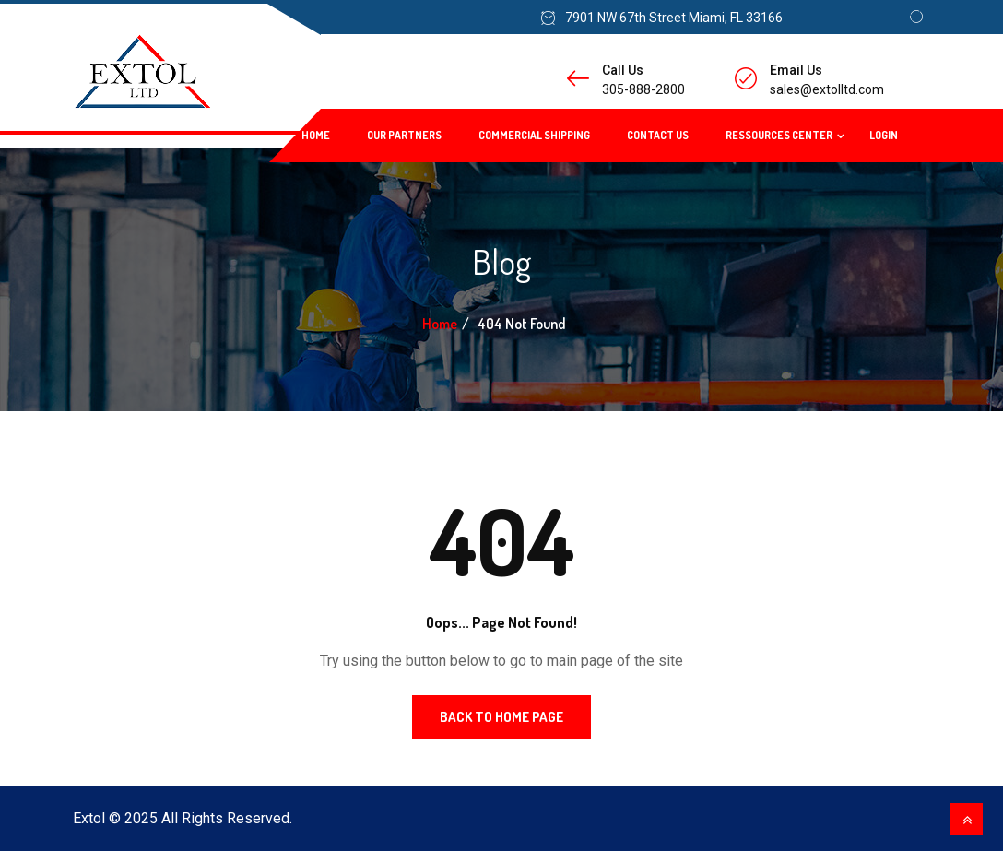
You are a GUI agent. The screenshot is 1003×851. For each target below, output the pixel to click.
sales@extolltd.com (827, 89)
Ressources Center (779, 135)
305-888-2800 (643, 89)
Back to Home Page (501, 717)
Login (883, 135)
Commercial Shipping (534, 135)
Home (315, 135)
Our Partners (404, 135)
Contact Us (658, 135)
